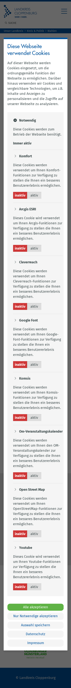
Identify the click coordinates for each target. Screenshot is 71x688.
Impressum (35, 643)
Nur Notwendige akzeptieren (35, 616)
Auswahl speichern (35, 625)
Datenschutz (35, 634)
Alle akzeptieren (35, 607)
